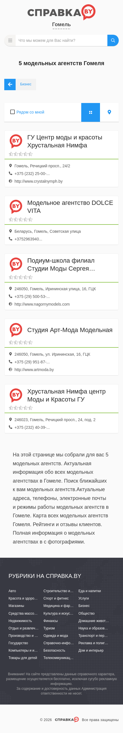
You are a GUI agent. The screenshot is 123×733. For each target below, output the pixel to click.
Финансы (50, 621)
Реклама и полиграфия (96, 643)
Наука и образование (95, 628)
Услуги (83, 598)
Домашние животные (95, 621)
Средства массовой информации (35, 613)
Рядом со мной (30, 112)
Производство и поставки (29, 636)
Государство (18, 643)
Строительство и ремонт (62, 591)
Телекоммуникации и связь (64, 658)
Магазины (16, 606)
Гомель (61, 24)
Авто (12, 591)
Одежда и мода (55, 636)
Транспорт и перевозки (96, 636)
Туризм (49, 628)
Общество (86, 613)
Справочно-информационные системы (74, 643)
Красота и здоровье (24, 598)
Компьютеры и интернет (28, 650)
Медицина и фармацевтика (65, 606)
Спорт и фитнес (56, 598)
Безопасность (54, 650)
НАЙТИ (113, 40)
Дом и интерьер (90, 650)
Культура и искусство (60, 613)
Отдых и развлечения (26, 628)
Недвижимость (20, 621)
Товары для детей (23, 658)
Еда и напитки (89, 591)
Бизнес (83, 606)
